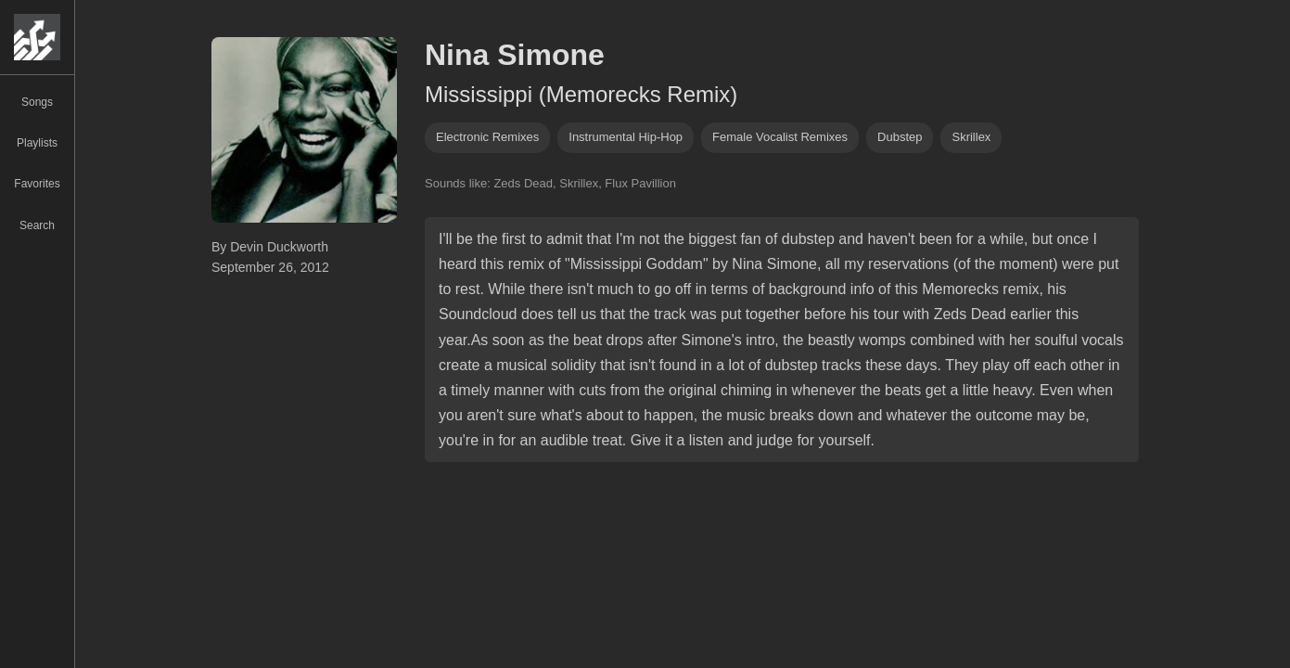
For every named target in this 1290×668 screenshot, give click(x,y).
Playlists (37, 142)
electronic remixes (487, 137)
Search (37, 225)
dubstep (899, 137)
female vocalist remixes (780, 137)
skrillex (971, 137)
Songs (37, 102)
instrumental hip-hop (625, 137)
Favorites (36, 183)
